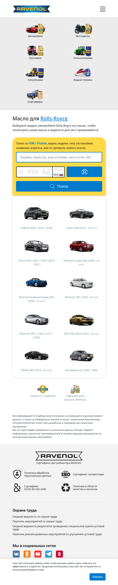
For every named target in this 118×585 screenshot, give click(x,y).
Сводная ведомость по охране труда (35, 516)
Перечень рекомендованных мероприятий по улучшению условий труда (57, 534)
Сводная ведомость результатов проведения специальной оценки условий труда (58, 528)
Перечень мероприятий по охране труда (37, 521)
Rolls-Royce (54, 118)
